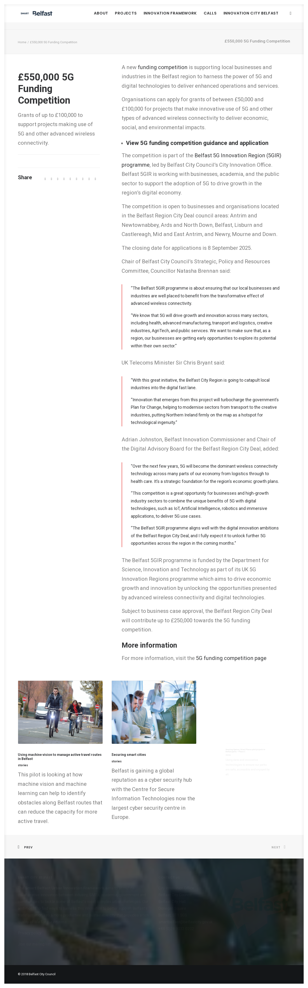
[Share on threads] (58, 179)
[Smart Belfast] (51, 17)
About (101, 17)
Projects (126, 17)
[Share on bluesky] (83, 179)
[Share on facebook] (45, 179)
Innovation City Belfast (251, 17)
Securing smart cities (140, 753)
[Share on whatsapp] (76, 179)
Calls (210, 17)
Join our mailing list (34, 944)
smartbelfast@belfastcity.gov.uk (185, 922)
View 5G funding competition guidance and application (197, 143)
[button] (291, 16)
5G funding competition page (231, 658)
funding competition (163, 67)
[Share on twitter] (51, 179)
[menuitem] (101, 16)
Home (22, 42)
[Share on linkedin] (70, 179)
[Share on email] (95, 179)
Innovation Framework (170, 17)
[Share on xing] (89, 179)
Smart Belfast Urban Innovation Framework (65, 888)
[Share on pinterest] (64, 179)
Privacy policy (30, 933)
